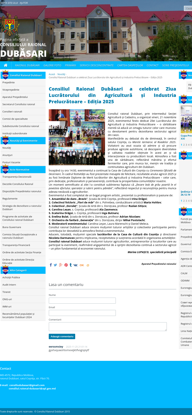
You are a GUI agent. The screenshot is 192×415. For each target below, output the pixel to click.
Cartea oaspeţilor (130, 65)
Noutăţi (61, 74)
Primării (70, 65)
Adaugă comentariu (62, 336)
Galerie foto (52, 65)
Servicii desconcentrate (97, 65)
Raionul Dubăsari (27, 65)
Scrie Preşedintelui (175, 65)
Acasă (52, 74)
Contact (153, 65)
